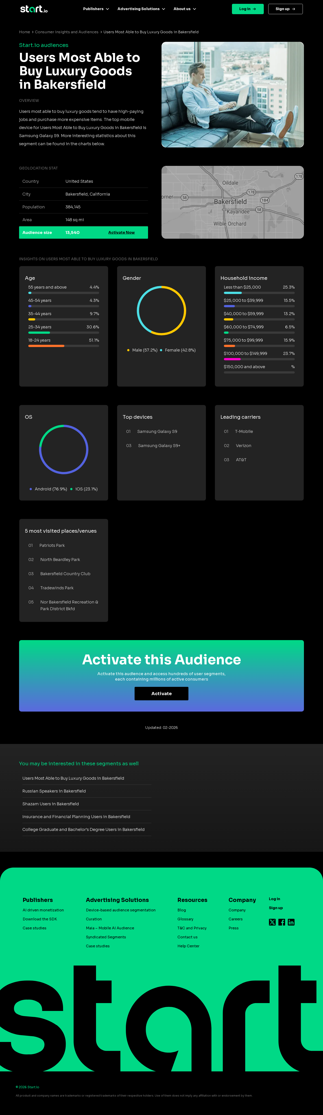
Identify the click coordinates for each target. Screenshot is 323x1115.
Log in (245, 9)
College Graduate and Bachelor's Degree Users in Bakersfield (83, 829)
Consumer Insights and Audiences (66, 32)
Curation (94, 919)
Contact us (187, 937)
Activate (161, 694)
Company (240, 900)
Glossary (185, 919)
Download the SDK (40, 919)
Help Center (188, 946)
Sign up (283, 9)
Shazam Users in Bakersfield (50, 803)
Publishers (93, 9)
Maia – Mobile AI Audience (110, 928)
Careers (236, 919)
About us (182, 9)
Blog (181, 910)
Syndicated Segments (106, 937)
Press (234, 928)
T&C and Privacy (192, 928)
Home (24, 32)
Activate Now (121, 232)
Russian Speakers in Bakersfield (54, 791)
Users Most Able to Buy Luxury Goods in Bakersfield (73, 778)
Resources (192, 900)
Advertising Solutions (139, 9)
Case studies (34, 928)
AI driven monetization (43, 910)
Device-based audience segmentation (121, 910)
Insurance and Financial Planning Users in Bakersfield (76, 816)
